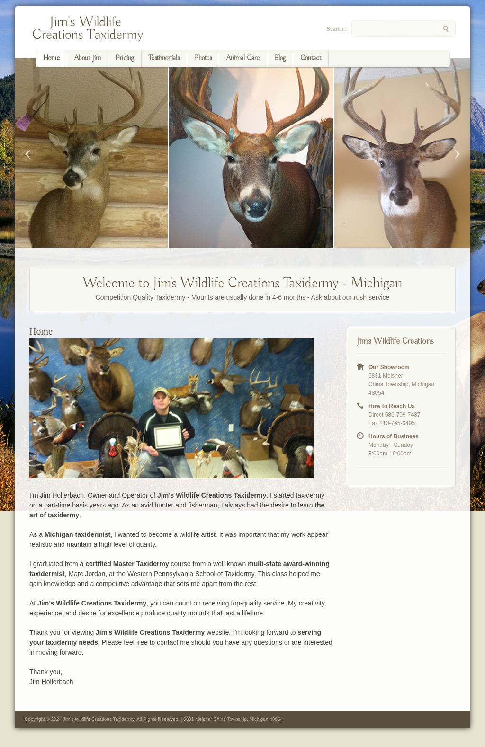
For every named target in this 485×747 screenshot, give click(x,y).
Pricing (125, 58)
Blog (280, 58)
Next (457, 154)
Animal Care (243, 58)
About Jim (87, 58)
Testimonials (164, 58)
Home (52, 58)
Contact (310, 58)
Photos (203, 58)
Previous (28, 154)
